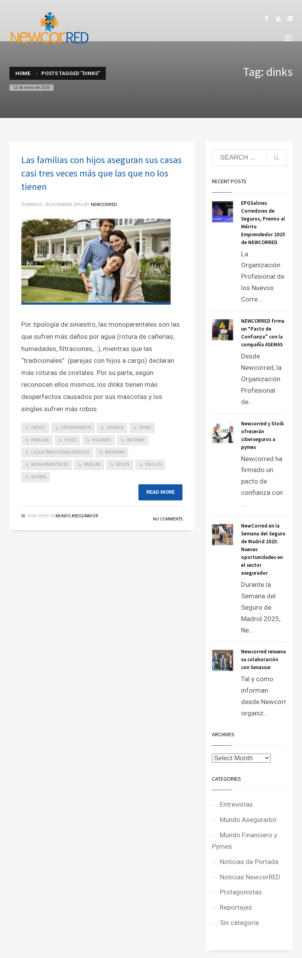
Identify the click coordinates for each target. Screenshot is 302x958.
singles (153, 464)
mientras (114, 452)
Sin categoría (239, 923)
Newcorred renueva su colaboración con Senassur (263, 659)
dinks (145, 427)
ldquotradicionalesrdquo (60, 452)
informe (136, 440)
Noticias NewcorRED (250, 877)
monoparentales (49, 464)
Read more (160, 492)
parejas (92, 464)
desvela (115, 427)
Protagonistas (241, 892)
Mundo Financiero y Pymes (244, 840)
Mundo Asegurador (76, 516)
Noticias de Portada (249, 862)
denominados (76, 427)
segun (122, 464)
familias (40, 440)
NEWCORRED (104, 204)
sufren (38, 477)
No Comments (167, 519)
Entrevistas (236, 804)
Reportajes (236, 907)
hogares (101, 440)
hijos (70, 440)
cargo (38, 427)
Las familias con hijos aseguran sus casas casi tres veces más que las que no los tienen (101, 173)
